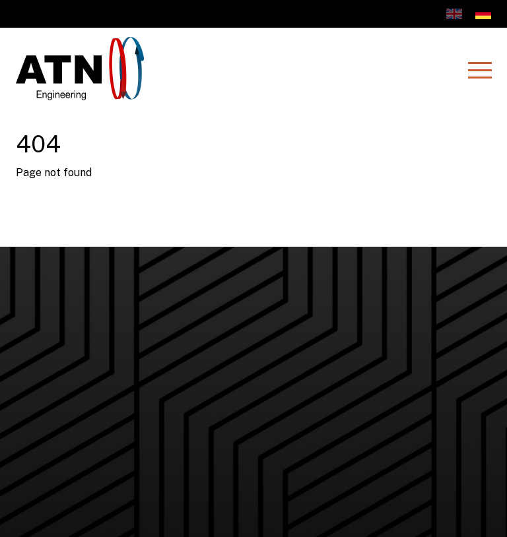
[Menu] (479, 70)
